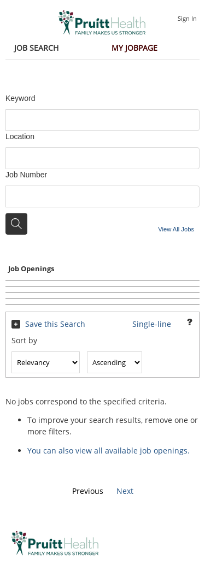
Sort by (24, 340)
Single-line (151, 324)
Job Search (36, 48)
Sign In (187, 18)
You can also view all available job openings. (108, 450)
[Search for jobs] (16, 224)
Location (19, 136)
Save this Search (55, 324)
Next (124, 491)
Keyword (20, 98)
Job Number (26, 174)
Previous (87, 491)
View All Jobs (176, 229)
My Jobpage (134, 48)
